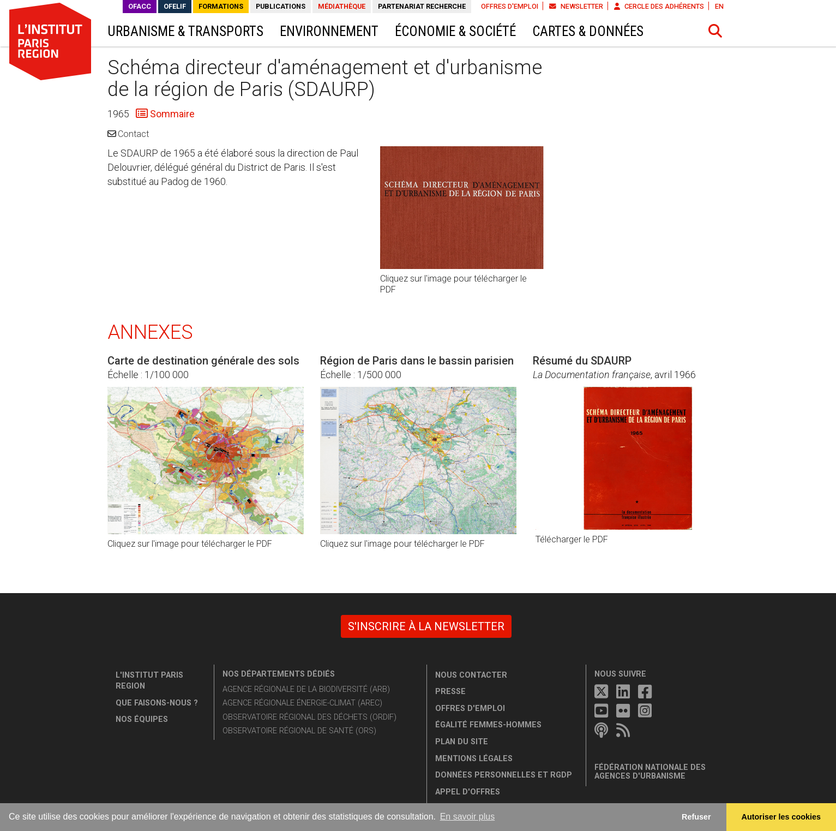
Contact (133, 134)
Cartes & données (587, 31)
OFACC (139, 6)
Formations (221, 6)
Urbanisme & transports (185, 31)
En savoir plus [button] (467, 816)
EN (719, 6)
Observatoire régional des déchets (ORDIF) (309, 717)
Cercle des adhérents (659, 6)
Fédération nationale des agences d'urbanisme (650, 772)
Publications (280, 6)
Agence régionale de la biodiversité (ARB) (306, 689)
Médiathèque (341, 6)
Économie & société (455, 31)
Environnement (329, 31)
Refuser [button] (696, 816)
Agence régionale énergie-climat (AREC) (302, 703)
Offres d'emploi (509, 6)
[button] (715, 31)
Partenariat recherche (422, 6)
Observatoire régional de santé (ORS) (299, 731)
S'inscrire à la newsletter (426, 626)
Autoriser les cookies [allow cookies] (781, 816)
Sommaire (171, 113)
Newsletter (576, 6)
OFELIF (175, 6)
